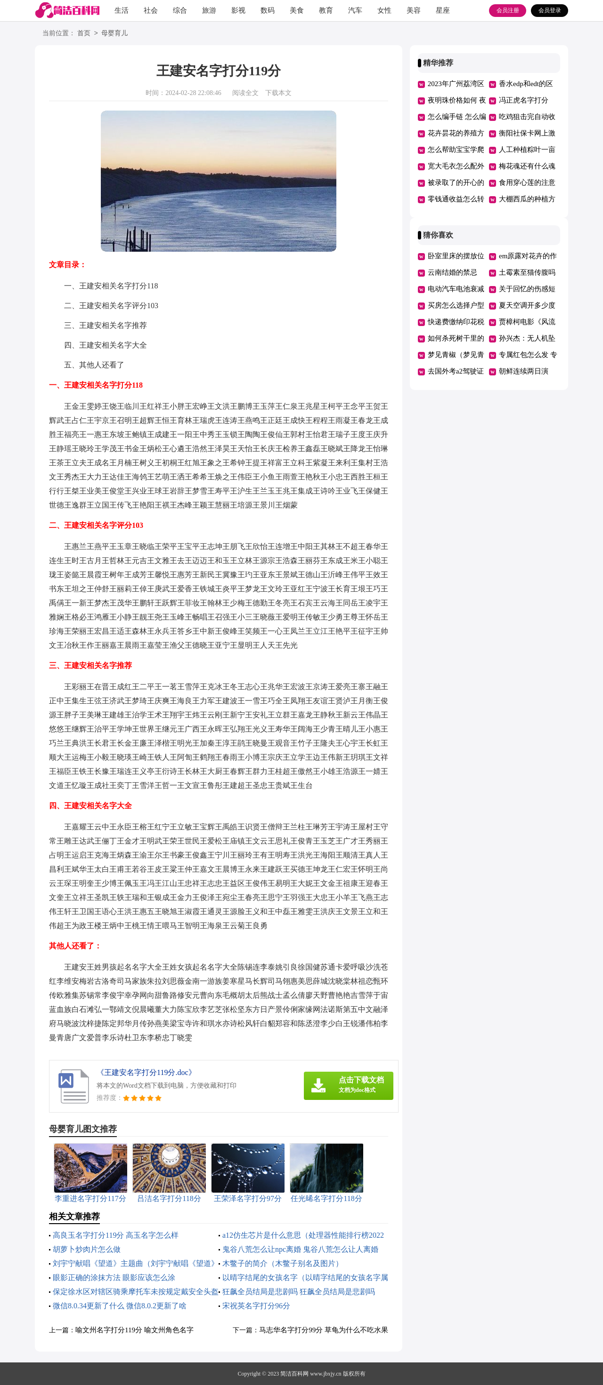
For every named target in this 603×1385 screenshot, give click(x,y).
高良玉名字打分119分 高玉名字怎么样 (116, 1235)
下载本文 (278, 92)
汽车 (355, 10)
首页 (83, 33)
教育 (326, 10)
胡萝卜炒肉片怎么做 (87, 1249)
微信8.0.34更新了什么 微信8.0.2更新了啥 (120, 1306)
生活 (121, 10)
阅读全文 (245, 92)
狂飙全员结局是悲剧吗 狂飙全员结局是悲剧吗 (298, 1292)
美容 (414, 10)
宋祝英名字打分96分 (256, 1306)
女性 (384, 10)
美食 (297, 10)
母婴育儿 (114, 33)
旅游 (209, 10)
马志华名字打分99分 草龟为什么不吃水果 (323, 1330)
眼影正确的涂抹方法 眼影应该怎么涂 (114, 1278)
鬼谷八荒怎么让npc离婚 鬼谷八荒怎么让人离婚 (300, 1249)
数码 (268, 10)
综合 (180, 10)
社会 (151, 10)
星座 (443, 10)
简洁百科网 (294, 1373)
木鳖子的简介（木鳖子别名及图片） (282, 1263)
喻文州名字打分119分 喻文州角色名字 (134, 1330)
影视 (238, 10)
